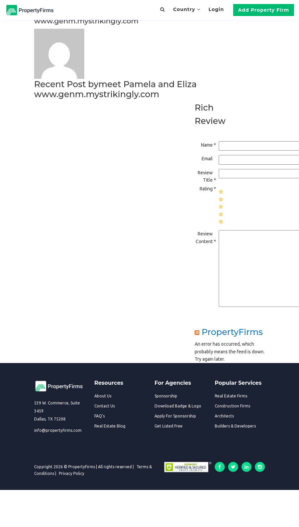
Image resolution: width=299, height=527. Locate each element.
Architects (224, 416)
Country (186, 9)
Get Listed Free (169, 426)
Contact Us (104, 406)
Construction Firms (232, 406)
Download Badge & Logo (178, 406)
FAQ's (99, 416)
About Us (102, 396)
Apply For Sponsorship (175, 416)
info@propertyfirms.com (58, 430)
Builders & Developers (235, 426)
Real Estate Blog (109, 426)
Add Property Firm (263, 10)
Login (216, 9)
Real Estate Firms (231, 396)
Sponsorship (166, 396)
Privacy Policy (71, 473)
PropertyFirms (232, 332)
